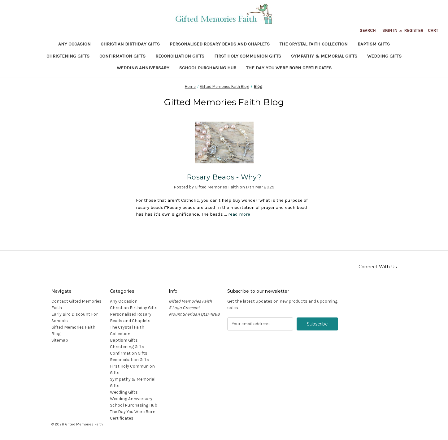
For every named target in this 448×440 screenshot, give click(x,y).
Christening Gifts (67, 56)
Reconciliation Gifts (179, 56)
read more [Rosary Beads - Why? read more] (239, 214)
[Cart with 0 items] (432, 30)
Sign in (389, 30)
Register (413, 30)
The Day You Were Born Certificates (289, 68)
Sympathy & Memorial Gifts (324, 56)
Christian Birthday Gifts (130, 44)
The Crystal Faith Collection (314, 44)
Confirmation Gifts (122, 56)
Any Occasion (74, 44)
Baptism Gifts (374, 44)
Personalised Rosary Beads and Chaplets (220, 44)
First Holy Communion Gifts (247, 56)
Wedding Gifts (384, 56)
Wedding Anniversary (143, 68)
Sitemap (59, 340)
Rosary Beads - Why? (224, 177)
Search (368, 30)
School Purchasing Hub (207, 68)
